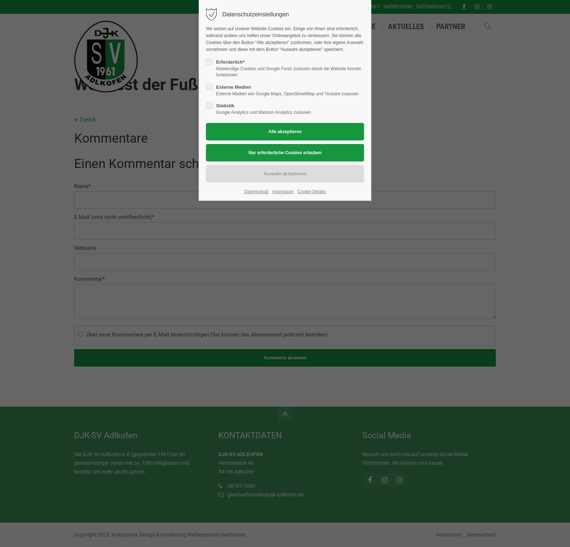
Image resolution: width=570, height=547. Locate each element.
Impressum (283, 191)
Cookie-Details (311, 191)
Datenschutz (256, 191)
